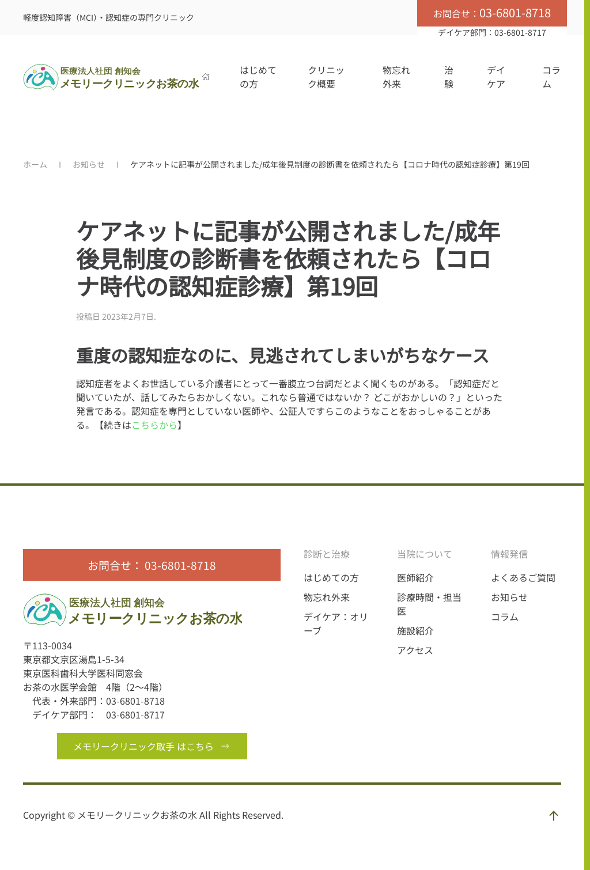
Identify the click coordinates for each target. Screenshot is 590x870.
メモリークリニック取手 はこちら (152, 746)
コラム (551, 76)
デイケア (496, 76)
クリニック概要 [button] (326, 76)
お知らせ (509, 597)
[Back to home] (112, 77)
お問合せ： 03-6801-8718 (152, 565)
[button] (553, 816)
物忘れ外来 (396, 76)
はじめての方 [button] (258, 76)
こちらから (154, 425)
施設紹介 (415, 630)
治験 (448, 76)
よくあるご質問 (523, 577)
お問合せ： (492, 12)
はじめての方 (331, 577)
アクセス (415, 650)
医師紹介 (415, 577)
